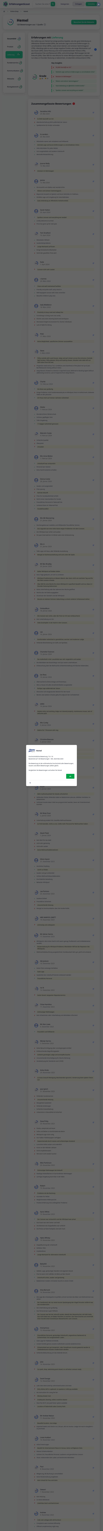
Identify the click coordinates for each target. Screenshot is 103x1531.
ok (70, 776)
